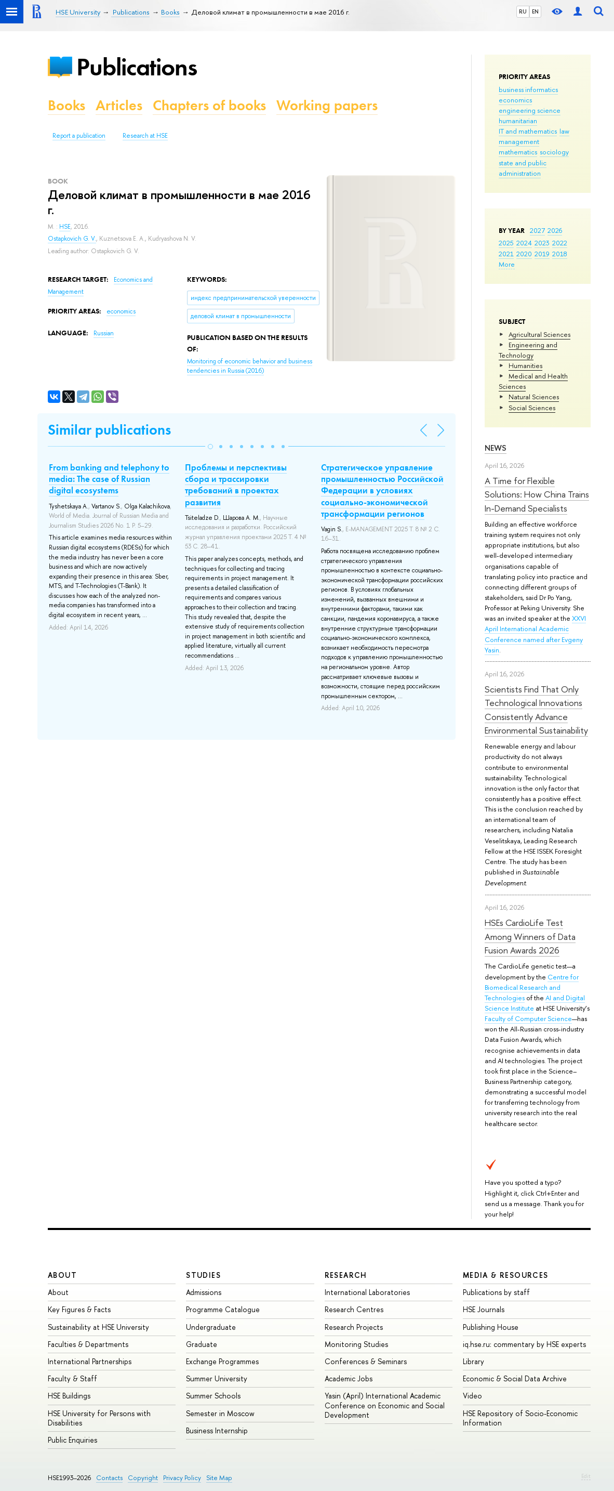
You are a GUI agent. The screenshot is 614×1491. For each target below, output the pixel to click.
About (62, 1275)
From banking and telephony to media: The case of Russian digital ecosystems (109, 479)
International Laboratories (367, 1292)
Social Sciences (532, 407)
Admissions (203, 1292)
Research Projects (354, 1327)
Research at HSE (145, 136)
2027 (537, 230)
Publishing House (490, 1327)
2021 (506, 253)
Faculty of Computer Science (528, 1018)
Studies (203, 1275)
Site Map (219, 1477)
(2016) (249, 366)
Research (346, 1275)
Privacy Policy (182, 1477)
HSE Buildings (69, 1396)
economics (515, 99)
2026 (555, 230)
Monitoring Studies (356, 1344)
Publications (136, 67)
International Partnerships (89, 1361)
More (507, 264)
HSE (65, 227)
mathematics (518, 151)
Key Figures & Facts (79, 1309)
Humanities (525, 365)
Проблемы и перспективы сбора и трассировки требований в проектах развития (236, 484)
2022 (559, 242)
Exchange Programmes (222, 1361)
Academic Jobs (348, 1378)
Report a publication (78, 136)
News (495, 447)
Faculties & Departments (88, 1344)
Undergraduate (211, 1327)
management (519, 141)
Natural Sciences (534, 396)
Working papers (327, 105)
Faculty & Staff (72, 1378)
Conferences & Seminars (366, 1361)
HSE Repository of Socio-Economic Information (520, 1418)
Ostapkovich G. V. (72, 238)
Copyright (143, 1477)
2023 (542, 242)
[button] (210, 446)
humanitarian (518, 120)
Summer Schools (213, 1396)
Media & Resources (506, 1275)
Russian (104, 333)
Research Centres (354, 1309)
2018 (559, 253)
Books (66, 105)
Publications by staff (496, 1292)
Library (473, 1361)
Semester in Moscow (220, 1413)
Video (472, 1396)
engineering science (529, 110)
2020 (524, 253)
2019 (542, 253)
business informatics (528, 89)
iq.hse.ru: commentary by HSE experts (524, 1344)
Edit (586, 1476)
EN (535, 11)
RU (523, 11)
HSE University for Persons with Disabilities (99, 1418)
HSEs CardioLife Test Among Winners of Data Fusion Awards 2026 (530, 936)
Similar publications (109, 430)
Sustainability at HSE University (98, 1327)
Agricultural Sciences (539, 334)
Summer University (216, 1378)
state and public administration (522, 168)
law (564, 131)
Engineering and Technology (528, 350)
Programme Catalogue (223, 1309)
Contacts (109, 1477)
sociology (554, 151)
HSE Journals (483, 1309)
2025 (506, 242)
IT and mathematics (528, 131)
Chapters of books (209, 105)
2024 (524, 242)
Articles (119, 105)
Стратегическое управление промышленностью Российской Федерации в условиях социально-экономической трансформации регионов (382, 490)
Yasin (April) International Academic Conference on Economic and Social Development (385, 1405)
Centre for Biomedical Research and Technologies (532, 987)
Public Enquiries (72, 1440)
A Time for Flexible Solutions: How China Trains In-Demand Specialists (537, 494)
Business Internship (217, 1430)
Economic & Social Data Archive (515, 1378)
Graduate (201, 1344)
